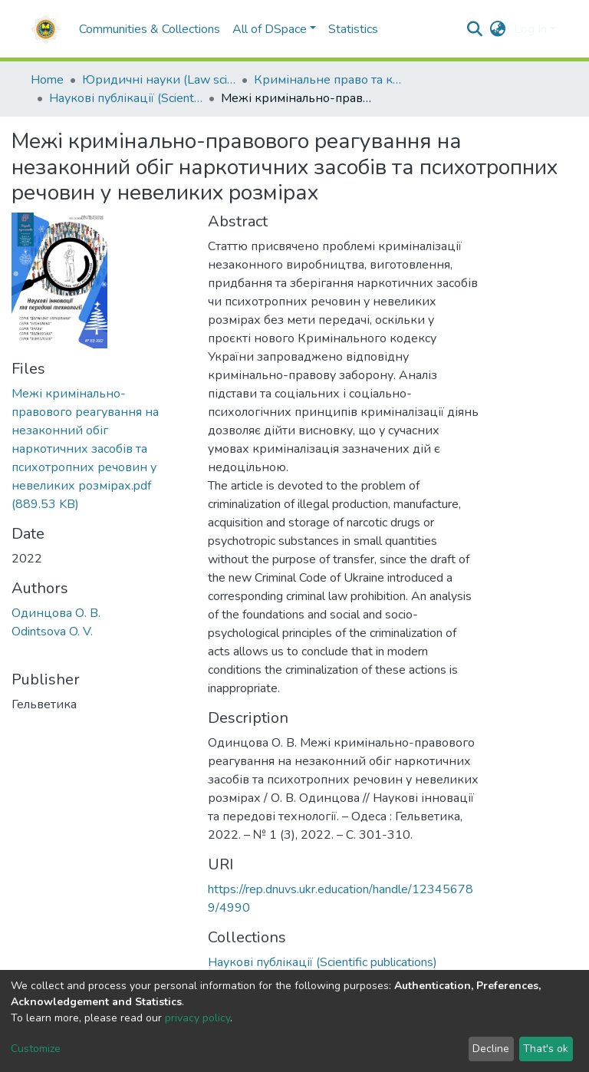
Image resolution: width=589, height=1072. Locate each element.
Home (47, 79)
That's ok (545, 1048)
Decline (490, 1048)
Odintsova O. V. (52, 631)
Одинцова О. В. (56, 613)
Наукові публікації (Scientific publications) (125, 98)
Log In (530, 29)
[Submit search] (475, 29)
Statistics (353, 29)
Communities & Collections (149, 29)
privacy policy (197, 1018)
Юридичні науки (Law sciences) (158, 79)
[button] (498, 29)
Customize (36, 1048)
